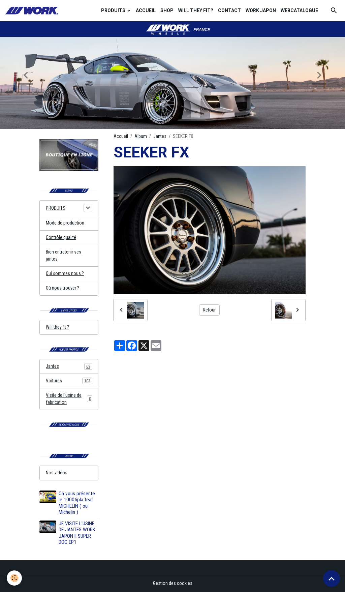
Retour (209, 310)
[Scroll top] (331, 578)
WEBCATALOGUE (299, 10)
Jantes (159, 136)
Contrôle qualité (61, 237)
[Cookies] (14, 578)
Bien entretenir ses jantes (63, 255)
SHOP (167, 10)
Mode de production (65, 223)
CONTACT (229, 10)
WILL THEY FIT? (195, 10)
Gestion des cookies (172, 583)
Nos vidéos (56, 472)
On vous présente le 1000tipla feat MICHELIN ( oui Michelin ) (77, 503)
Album (140, 136)
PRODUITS (113, 10)
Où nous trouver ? (62, 288)
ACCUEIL (146, 10)
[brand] (33, 10)
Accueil (121, 136)
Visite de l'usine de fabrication (69, 398)
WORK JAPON (261, 10)
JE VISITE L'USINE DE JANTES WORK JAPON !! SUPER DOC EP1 (77, 533)
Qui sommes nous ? (65, 273)
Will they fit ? (57, 327)
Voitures (69, 381)
